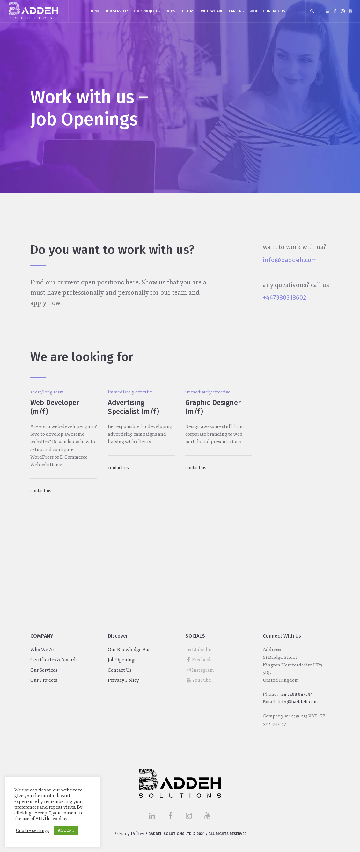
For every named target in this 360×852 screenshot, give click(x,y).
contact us (40, 491)
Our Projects (43, 680)
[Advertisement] (180, 562)
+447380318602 (284, 297)
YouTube (201, 680)
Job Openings (122, 660)
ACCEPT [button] (66, 830)
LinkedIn (202, 650)
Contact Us (119, 670)
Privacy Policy (123, 680)
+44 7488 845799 (296, 694)
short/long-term (47, 392)
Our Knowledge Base (130, 650)
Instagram (203, 670)
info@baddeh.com (290, 260)
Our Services (43, 670)
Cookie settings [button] (32, 830)
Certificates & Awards (53, 660)
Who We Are (43, 650)
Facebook (202, 660)
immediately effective (130, 392)
